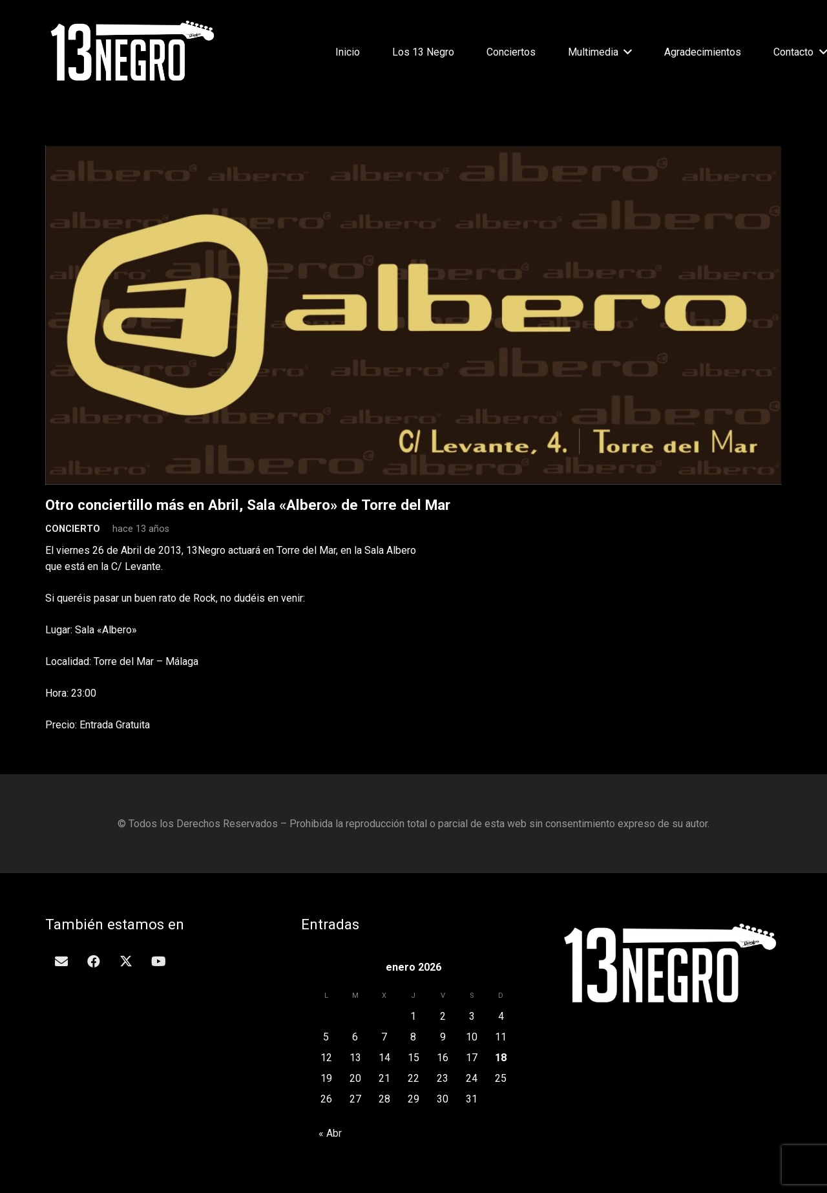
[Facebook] (94, 961)
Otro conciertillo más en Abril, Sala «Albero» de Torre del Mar (247, 504)
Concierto (72, 528)
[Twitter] (126, 961)
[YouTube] (158, 961)
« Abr (330, 1133)
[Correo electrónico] (61, 961)
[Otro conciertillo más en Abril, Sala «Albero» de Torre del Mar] (413, 153)
